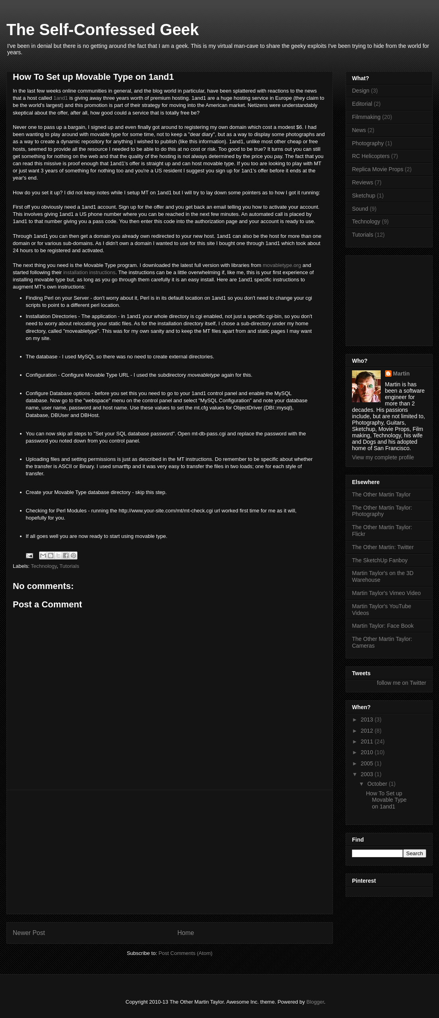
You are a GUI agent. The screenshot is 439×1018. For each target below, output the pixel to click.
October (378, 784)
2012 (368, 730)
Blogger (315, 1002)
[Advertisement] (170, 852)
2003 (368, 774)
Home (186, 932)
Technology (44, 566)
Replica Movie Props (377, 169)
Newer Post (29, 932)
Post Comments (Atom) (185, 953)
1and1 (60, 98)
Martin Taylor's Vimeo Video (386, 593)
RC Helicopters (371, 156)
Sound (360, 209)
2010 (368, 752)
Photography (368, 143)
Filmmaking (366, 117)
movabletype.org (282, 265)
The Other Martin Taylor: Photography (382, 511)
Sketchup (363, 195)
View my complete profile (383, 457)
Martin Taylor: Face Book (383, 626)
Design (361, 90)
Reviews (362, 182)
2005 (368, 763)
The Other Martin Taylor (381, 494)
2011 (368, 741)
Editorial (362, 104)
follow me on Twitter (401, 683)
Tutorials (69, 566)
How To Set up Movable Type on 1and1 (386, 800)
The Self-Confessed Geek (102, 29)
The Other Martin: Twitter (383, 547)
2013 (368, 719)
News (359, 130)
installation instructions (89, 272)
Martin (401, 373)
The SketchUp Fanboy (379, 560)
